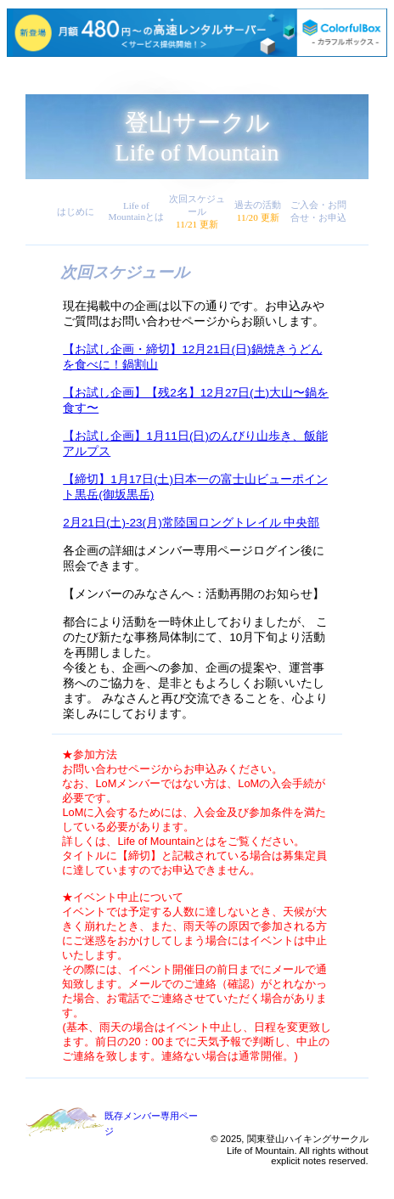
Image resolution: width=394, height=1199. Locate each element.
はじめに (75, 211)
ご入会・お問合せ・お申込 (318, 211)
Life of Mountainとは (137, 211)
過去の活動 (257, 211)
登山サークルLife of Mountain (197, 138)
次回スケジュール (197, 211)
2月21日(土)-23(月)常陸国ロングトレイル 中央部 (191, 522)
